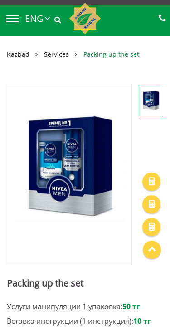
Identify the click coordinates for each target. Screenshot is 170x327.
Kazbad (18, 54)
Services (56, 54)
